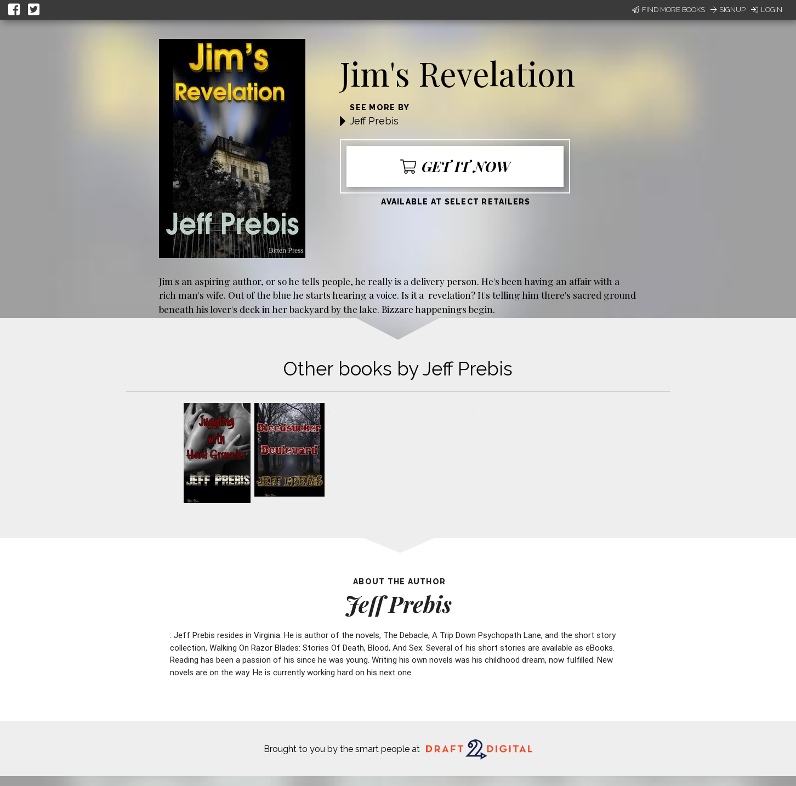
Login (766, 9)
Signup (728, 9)
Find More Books (668, 9)
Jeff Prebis (374, 121)
